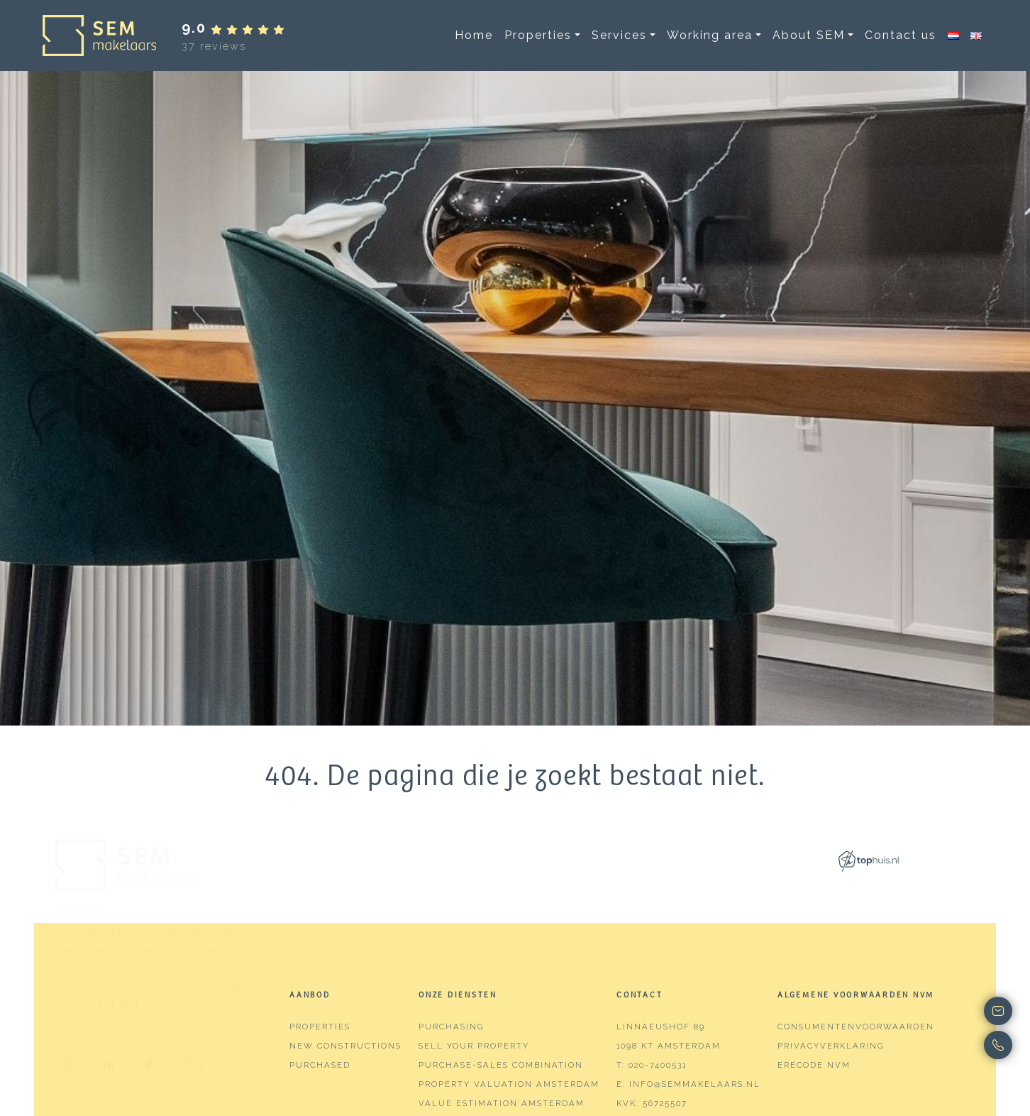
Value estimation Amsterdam (502, 1103)
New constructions (345, 1046)
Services (619, 35)
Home (474, 35)
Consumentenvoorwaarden (855, 1027)
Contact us (900, 35)
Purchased (319, 1065)
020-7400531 (657, 1065)
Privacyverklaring (830, 1046)
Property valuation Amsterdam (509, 1084)
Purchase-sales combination (501, 1065)
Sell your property (474, 1046)
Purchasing (451, 1027)
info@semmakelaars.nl (694, 1084)
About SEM (808, 35)
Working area (710, 35)
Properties (538, 35)
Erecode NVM (814, 1065)
